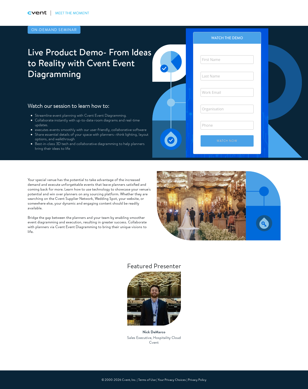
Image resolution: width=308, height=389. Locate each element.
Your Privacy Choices (172, 379)
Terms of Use (147, 379)
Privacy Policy (197, 379)
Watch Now (227, 141)
